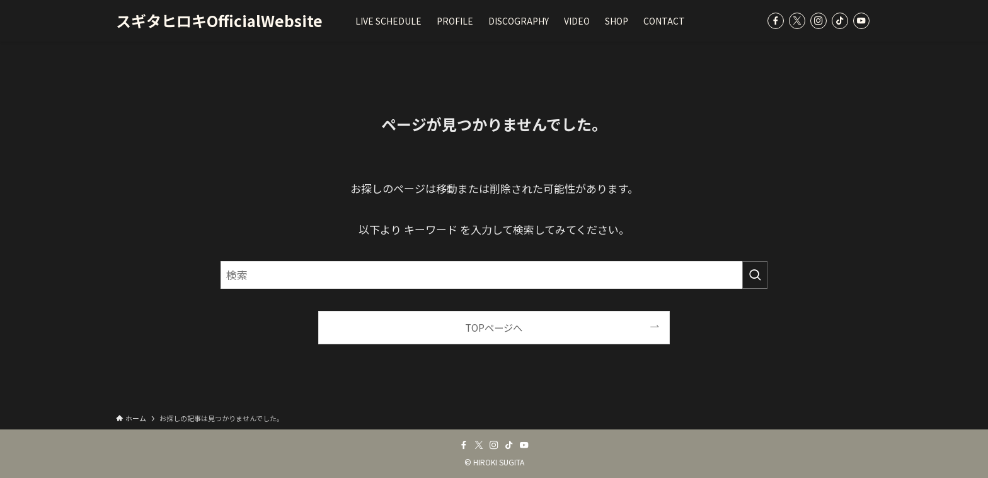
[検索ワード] (494, 275)
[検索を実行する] (754, 275)
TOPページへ (493, 327)
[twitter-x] (797, 21)
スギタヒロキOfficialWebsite (219, 20)
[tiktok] (840, 21)
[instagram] (818, 21)
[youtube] (861, 21)
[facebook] (775, 21)
